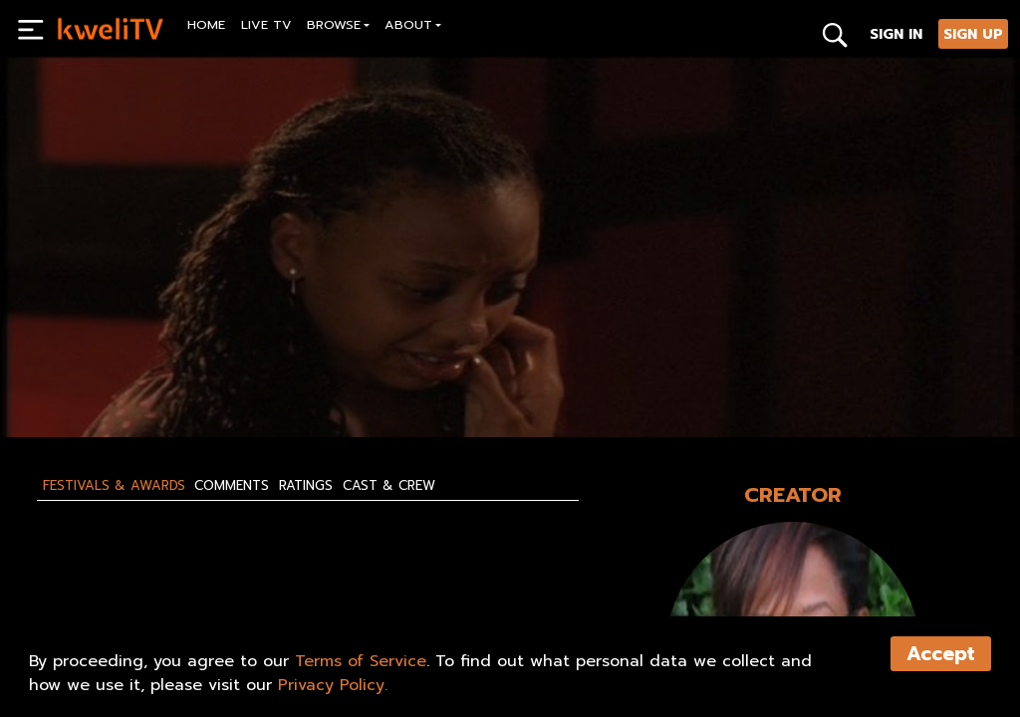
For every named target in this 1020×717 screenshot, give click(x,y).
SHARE (440, 376)
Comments (231, 486)
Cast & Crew (389, 486)
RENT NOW (240, 376)
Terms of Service (360, 661)
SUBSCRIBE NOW (111, 376)
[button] (339, 27)
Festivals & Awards (114, 486)
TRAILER (344, 376)
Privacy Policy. (332, 685)
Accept (940, 653)
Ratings (306, 486)
